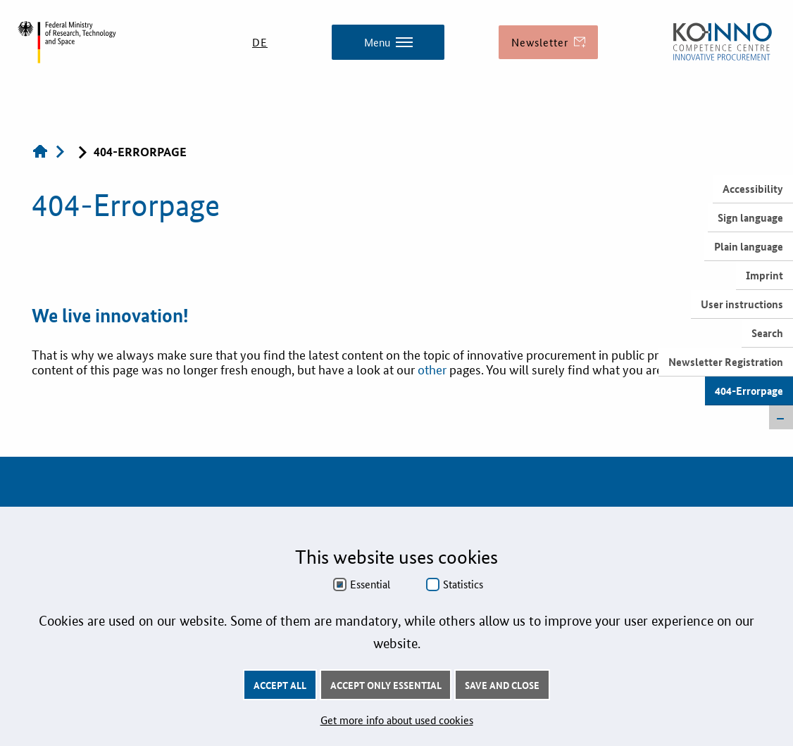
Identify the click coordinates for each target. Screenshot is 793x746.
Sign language (750, 217)
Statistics (463, 584)
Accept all (280, 685)
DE (260, 41)
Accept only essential (386, 685)
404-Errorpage (749, 390)
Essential (370, 584)
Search (767, 333)
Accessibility (753, 188)
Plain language (748, 246)
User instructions (742, 304)
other (433, 368)
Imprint (764, 275)
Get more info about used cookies (396, 719)
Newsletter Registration (725, 361)
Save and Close (502, 685)
